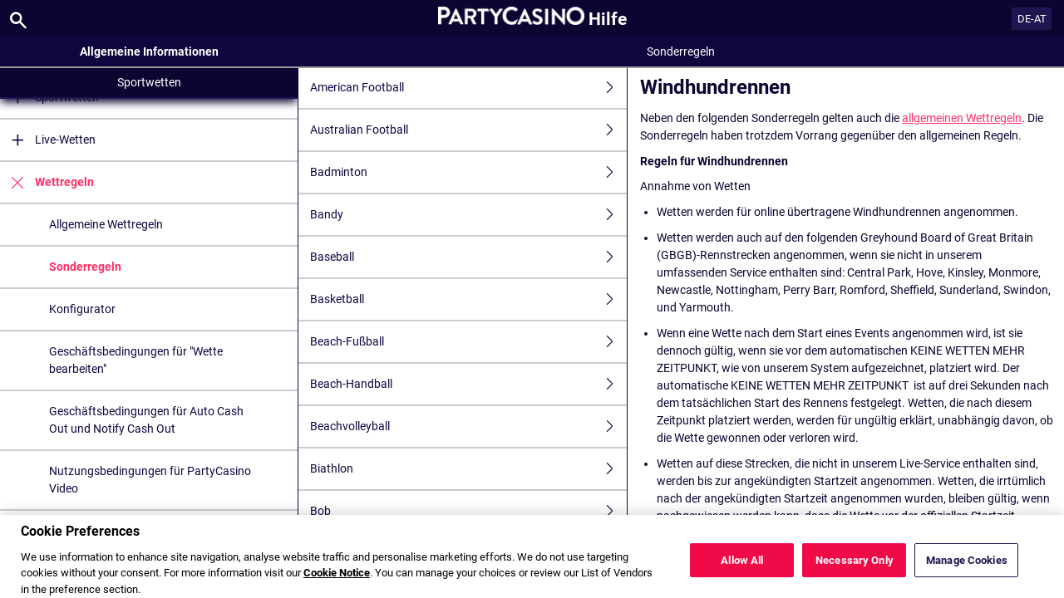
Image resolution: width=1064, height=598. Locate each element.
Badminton (468, 172)
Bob (468, 511)
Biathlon (468, 468)
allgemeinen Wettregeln (962, 118)
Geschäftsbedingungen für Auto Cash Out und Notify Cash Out (146, 419)
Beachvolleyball (468, 426)
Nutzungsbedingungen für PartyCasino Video (150, 479)
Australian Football (468, 130)
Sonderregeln (85, 266)
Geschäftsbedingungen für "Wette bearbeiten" (136, 360)
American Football (468, 87)
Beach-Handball (468, 384)
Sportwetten (149, 82)
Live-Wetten (48, 140)
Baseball (468, 257)
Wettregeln (47, 182)
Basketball (468, 299)
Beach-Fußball (468, 341)
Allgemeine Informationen (149, 51)
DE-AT (1032, 18)
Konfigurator (82, 309)
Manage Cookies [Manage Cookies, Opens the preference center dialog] (966, 572)
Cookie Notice (336, 585)
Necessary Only (854, 572)
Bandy (468, 214)
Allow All (742, 572)
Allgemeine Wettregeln (106, 224)
